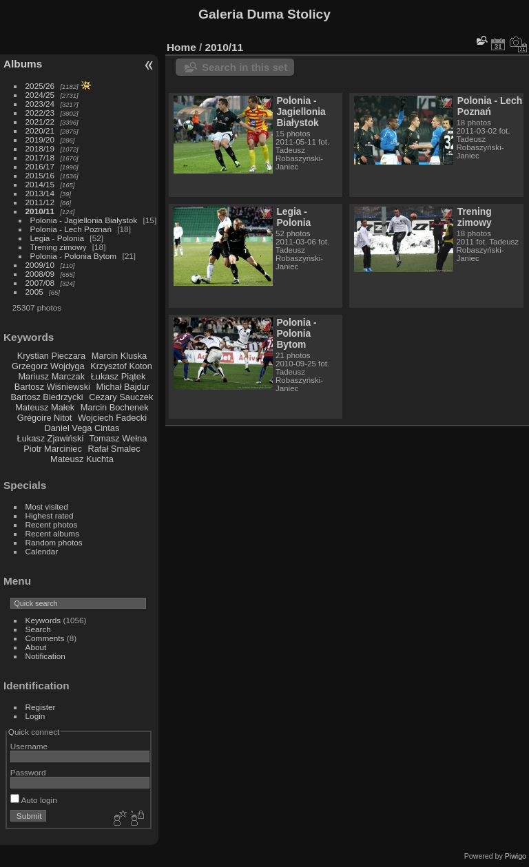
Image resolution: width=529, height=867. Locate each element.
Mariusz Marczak (51, 376)
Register (40, 706)
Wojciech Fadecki (112, 417)
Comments (45, 638)
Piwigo (515, 856)
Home (181, 47)
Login (35, 715)
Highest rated (49, 515)
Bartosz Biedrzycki (46, 397)
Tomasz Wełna (118, 438)
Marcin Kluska (119, 356)
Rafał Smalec (113, 448)
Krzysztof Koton (121, 366)
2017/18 (40, 157)
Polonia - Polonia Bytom (73, 255)
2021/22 (40, 121)
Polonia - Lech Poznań (71, 228)
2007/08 (40, 282)
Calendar (42, 551)
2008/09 (40, 273)
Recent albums (52, 533)
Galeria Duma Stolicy (264, 14)
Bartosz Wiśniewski (52, 387)
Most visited (46, 506)
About (36, 647)
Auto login (33, 799)
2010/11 (40, 211)
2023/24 (40, 103)
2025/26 (40, 85)
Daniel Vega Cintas (81, 428)
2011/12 (40, 202)
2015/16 (40, 175)
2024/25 (40, 94)
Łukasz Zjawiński (50, 438)
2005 (34, 291)
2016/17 (40, 166)
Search (38, 629)
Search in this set (244, 67)
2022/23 (40, 112)
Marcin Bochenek (115, 407)
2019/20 (40, 139)
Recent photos (51, 524)
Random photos (54, 542)
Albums (22, 64)
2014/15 (40, 184)
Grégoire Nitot (44, 417)
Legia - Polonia (57, 237)
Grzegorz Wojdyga (48, 366)
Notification (45, 655)
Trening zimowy (58, 246)
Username (29, 746)
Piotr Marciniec (52, 448)
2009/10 (40, 264)
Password (28, 772)
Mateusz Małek (44, 407)
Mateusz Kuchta (82, 459)
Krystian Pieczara (51, 356)
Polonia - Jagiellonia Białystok (84, 220)
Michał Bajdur (123, 387)
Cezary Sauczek (121, 397)
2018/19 (40, 148)
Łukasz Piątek (118, 376)
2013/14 (40, 193)
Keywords (43, 620)
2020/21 (40, 130)
